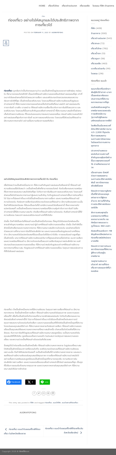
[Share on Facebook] (34, 393)
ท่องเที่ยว (48, 402)
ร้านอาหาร (95, 33)
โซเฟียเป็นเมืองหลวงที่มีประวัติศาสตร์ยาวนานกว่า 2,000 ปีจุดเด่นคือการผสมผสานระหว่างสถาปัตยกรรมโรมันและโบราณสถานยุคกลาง (101, 135)
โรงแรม (94, 73)
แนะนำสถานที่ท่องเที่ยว (70, 402)
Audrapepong (57, 32)
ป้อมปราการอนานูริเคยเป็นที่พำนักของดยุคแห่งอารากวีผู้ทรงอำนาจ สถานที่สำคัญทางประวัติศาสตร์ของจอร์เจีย (101, 199)
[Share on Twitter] (39, 393)
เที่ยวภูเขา (95, 58)
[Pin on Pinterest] (48, 393)
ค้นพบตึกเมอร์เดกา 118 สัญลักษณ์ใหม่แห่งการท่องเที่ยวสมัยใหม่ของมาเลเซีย (101, 236)
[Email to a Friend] (43, 393)
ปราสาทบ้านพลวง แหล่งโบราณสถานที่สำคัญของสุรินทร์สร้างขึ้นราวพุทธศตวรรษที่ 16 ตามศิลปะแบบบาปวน (101, 159)
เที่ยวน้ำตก (96, 53)
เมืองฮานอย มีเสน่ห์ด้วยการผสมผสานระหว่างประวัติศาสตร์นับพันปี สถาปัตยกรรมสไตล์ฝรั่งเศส (101, 179)
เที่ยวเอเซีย (96, 63)
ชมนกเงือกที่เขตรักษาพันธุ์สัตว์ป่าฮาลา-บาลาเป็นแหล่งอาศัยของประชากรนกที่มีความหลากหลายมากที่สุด (101, 95)
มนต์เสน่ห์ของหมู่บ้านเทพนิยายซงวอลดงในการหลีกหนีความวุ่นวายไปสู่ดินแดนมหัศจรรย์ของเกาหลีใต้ (101, 114)
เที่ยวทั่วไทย (53, 6)
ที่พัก (43, 16)
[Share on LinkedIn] (53, 393)
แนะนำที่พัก (57, 402)
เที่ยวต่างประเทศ (69, 6)
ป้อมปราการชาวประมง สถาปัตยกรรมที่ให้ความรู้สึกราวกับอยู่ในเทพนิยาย (101, 251)
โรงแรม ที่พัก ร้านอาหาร (103, 6)
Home (42, 6)
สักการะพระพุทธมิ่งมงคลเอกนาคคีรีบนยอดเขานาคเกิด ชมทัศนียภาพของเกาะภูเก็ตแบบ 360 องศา (100, 219)
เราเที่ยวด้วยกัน (98, 68)
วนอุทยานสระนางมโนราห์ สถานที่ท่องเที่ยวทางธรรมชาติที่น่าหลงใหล (101, 266)
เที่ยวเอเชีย (85, 6)
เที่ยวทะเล (95, 43)
